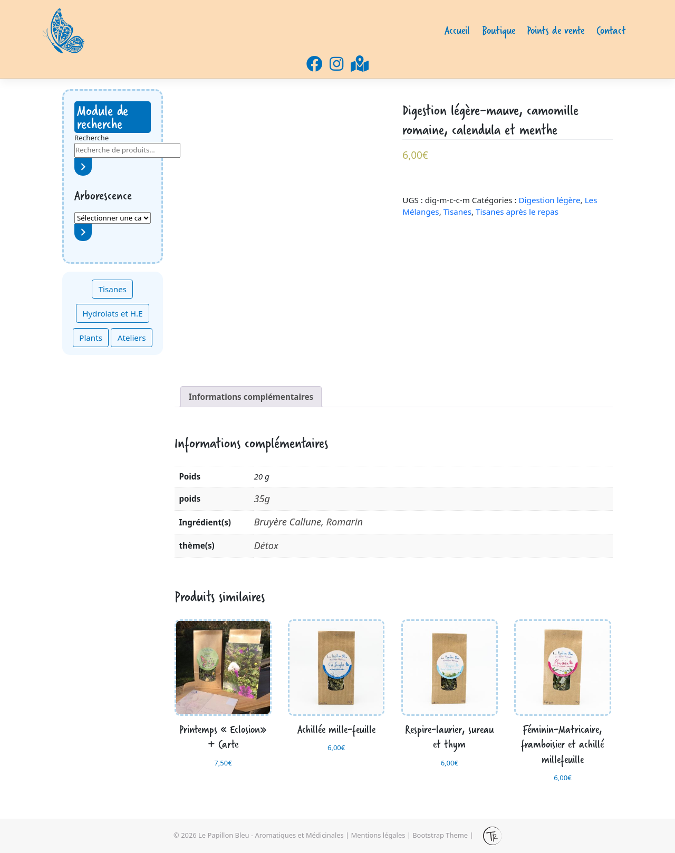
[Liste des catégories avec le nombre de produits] (112, 218)
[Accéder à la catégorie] (83, 232)
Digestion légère (550, 200)
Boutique (498, 30)
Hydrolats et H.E (112, 313)
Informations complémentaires (251, 396)
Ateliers (132, 337)
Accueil (457, 30)
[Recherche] (83, 166)
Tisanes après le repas (517, 211)
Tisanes (113, 289)
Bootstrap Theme (440, 835)
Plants (90, 337)
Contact (611, 30)
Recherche (91, 137)
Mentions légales (378, 835)
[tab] (251, 396)
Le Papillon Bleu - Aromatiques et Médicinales (271, 835)
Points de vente (555, 30)
